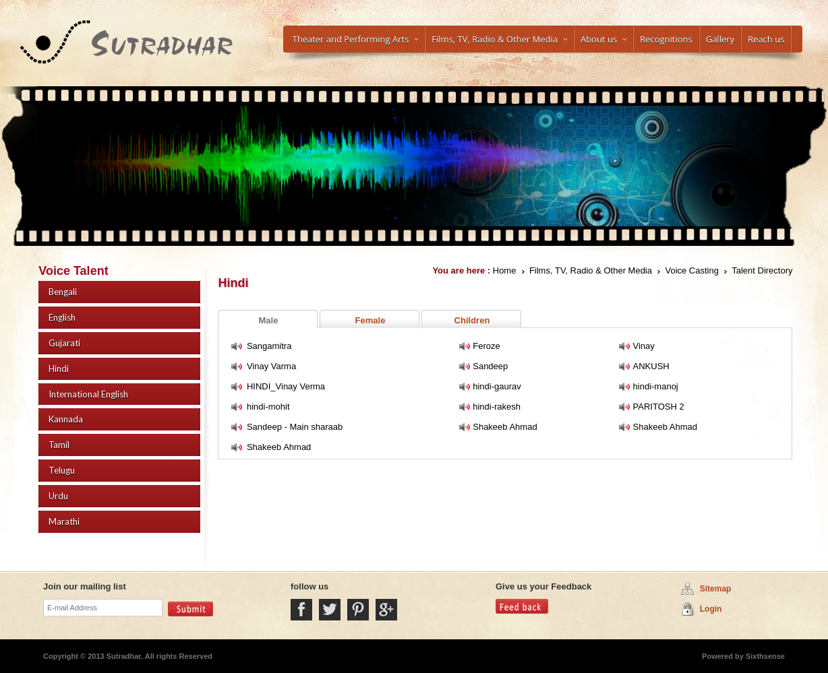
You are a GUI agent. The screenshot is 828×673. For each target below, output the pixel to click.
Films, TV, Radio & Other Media (499, 39)
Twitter (330, 609)
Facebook (301, 609)
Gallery (720, 39)
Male (268, 320)
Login (711, 609)
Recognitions (666, 39)
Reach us (766, 39)
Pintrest (358, 609)
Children (472, 320)
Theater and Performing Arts (356, 39)
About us (603, 39)
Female (370, 320)
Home (504, 270)
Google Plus (386, 609)
